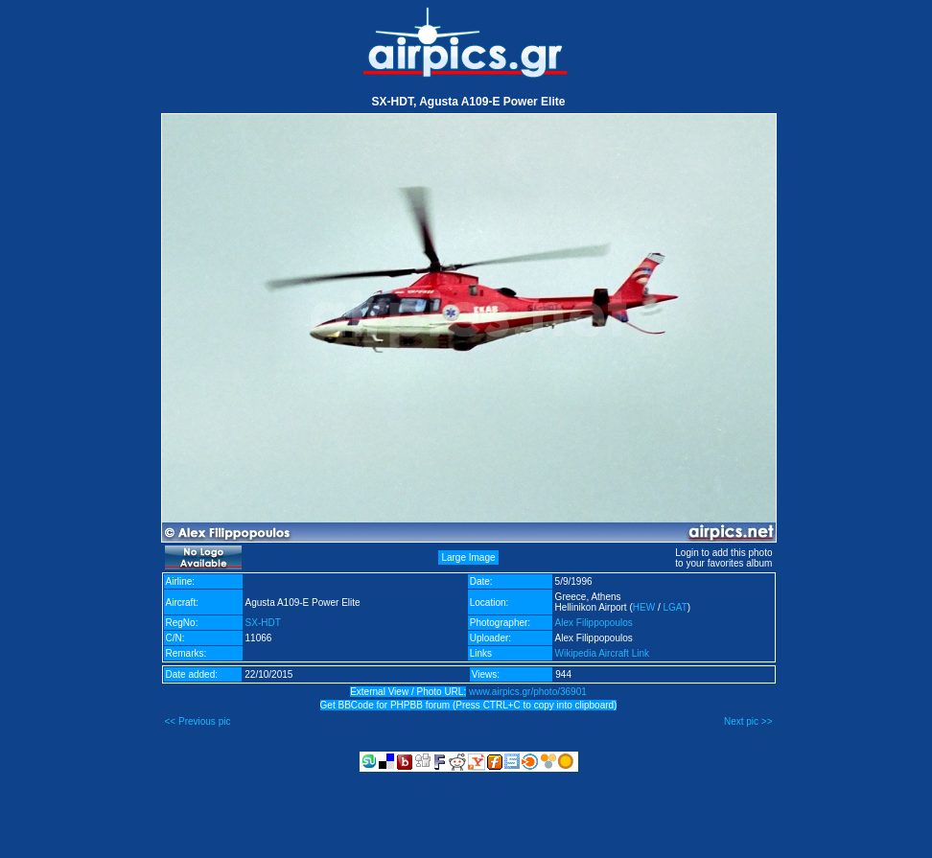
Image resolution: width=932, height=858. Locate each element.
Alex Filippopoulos (594, 622)
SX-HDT (263, 622)
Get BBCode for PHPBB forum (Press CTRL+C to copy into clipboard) (468, 705)
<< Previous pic (198, 721)
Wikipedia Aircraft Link (602, 653)
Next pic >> (748, 721)
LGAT (675, 607)
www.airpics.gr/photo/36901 (528, 691)
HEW (644, 607)
